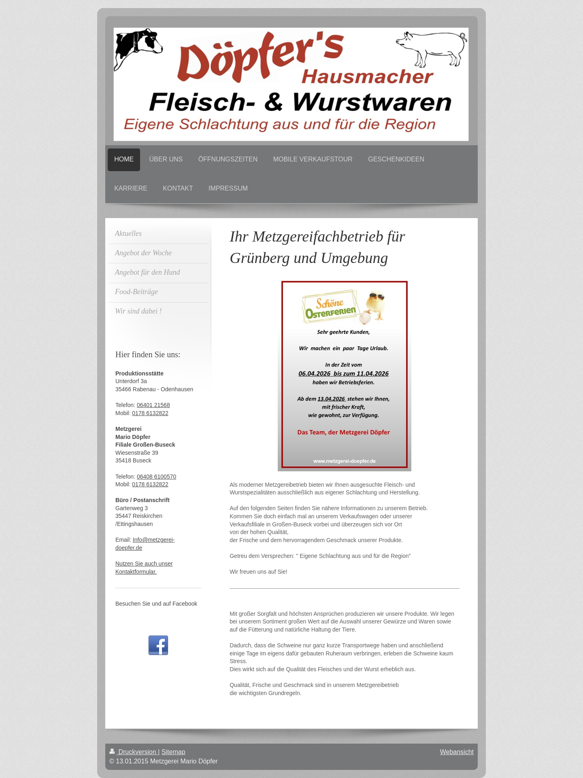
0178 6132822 (150, 413)
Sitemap (173, 751)
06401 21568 (153, 405)
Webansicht (457, 751)
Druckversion (133, 751)
